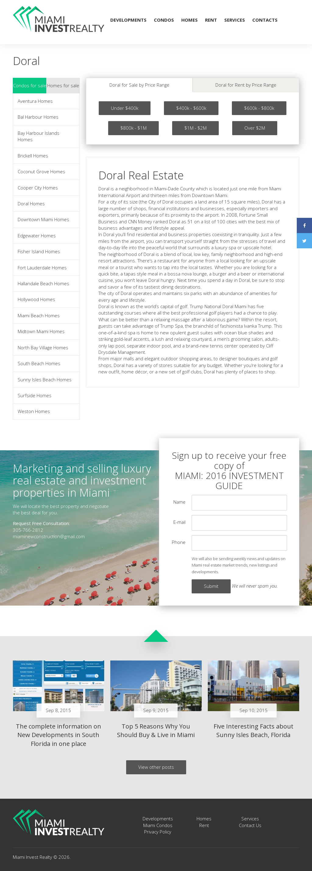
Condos (164, 20)
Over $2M (254, 128)
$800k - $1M (133, 128)
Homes (189, 20)
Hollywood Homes (36, 299)
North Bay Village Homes (43, 347)
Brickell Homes (33, 156)
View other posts (156, 767)
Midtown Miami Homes (41, 331)
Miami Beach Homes (39, 315)
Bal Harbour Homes (38, 117)
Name (179, 502)
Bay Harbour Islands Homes (38, 136)
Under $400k (124, 108)
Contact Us (250, 825)
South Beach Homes (39, 363)
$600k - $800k (259, 108)
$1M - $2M (195, 128)
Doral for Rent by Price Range (245, 85)
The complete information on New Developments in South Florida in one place (58, 735)
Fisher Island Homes (39, 251)
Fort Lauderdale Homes (42, 268)
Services (234, 20)
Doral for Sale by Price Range (139, 85)
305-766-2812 (28, 530)
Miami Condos (157, 825)
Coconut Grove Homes (41, 171)
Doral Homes (31, 203)
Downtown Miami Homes (43, 219)
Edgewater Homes (37, 235)
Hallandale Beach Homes (43, 283)
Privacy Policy (157, 832)
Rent (211, 20)
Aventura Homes (35, 101)
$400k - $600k (191, 108)
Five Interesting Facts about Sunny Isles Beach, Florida (253, 730)
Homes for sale (63, 85)
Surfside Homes (34, 395)
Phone (179, 542)
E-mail (179, 522)
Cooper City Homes (38, 188)
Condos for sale (29, 85)
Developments (128, 20)
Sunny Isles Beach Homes (45, 379)
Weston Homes (34, 411)
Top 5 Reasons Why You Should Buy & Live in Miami (156, 730)
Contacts (265, 20)
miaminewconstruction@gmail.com (49, 536)
